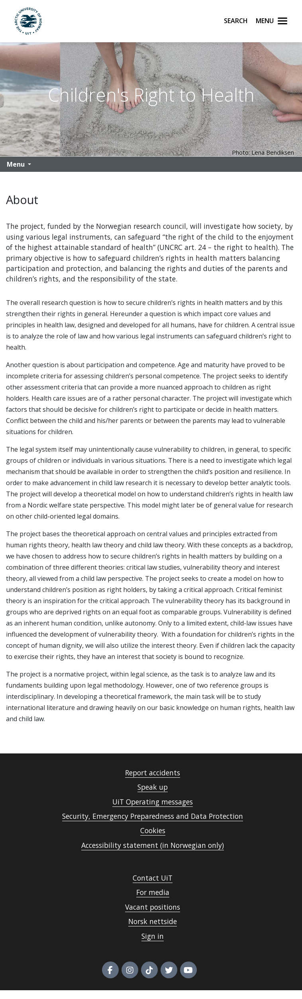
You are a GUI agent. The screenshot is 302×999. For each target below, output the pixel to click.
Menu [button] (15, 164)
